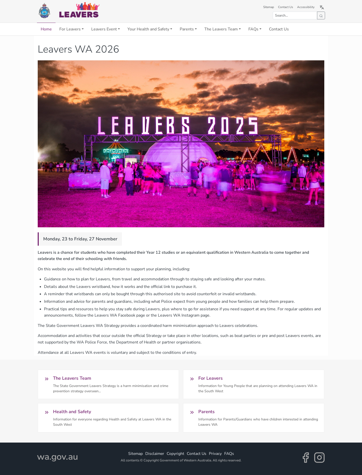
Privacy (215, 453)
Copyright (175, 453)
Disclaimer (154, 453)
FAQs (253, 29)
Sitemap (268, 7)
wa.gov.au (57, 457)
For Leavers (70, 29)
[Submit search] (321, 15)
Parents (187, 29)
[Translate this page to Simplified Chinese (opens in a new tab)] (322, 7)
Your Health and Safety (148, 29)
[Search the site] (295, 15)
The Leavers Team (221, 29)
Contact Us (285, 7)
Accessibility (305, 7)
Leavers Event (104, 29)
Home (46, 29)
